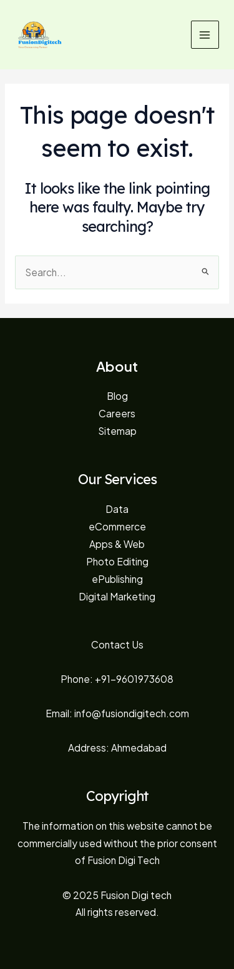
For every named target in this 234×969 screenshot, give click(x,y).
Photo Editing (117, 561)
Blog (117, 396)
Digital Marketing (117, 596)
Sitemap (117, 431)
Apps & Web (117, 544)
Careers (117, 413)
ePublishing (117, 579)
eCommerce (117, 526)
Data (117, 509)
